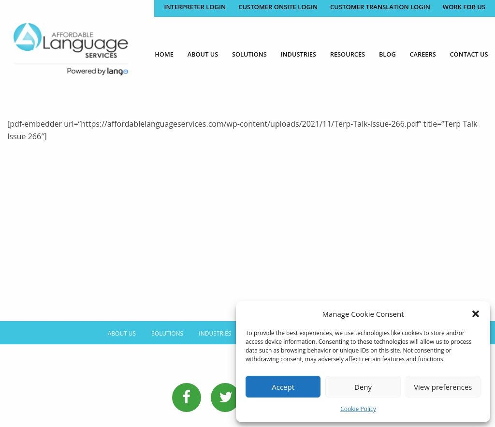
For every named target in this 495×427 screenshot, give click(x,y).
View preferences (443, 387)
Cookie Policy (358, 409)
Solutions (249, 54)
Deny (363, 387)
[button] (475, 314)
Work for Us (464, 6)
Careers (422, 54)
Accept (283, 387)
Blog (387, 54)
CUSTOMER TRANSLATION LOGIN (380, 6)
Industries (298, 54)
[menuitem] (164, 54)
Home (164, 54)
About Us (203, 54)
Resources (347, 54)
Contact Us (469, 54)
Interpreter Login (195, 6)
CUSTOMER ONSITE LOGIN (278, 6)
